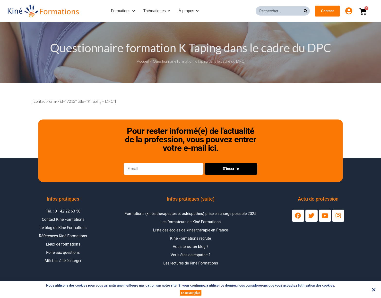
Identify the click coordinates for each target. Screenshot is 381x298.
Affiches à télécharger (62, 260)
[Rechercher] (307, 11)
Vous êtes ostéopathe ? (190, 255)
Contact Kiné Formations (63, 219)
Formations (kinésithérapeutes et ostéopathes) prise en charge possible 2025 (190, 213)
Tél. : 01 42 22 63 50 (63, 211)
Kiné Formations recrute (190, 238)
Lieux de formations (63, 244)
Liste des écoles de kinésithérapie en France (190, 230)
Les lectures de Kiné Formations (190, 263)
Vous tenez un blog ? (190, 246)
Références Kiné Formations (63, 236)
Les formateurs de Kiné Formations (190, 222)
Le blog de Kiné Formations (63, 227)
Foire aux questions (63, 252)
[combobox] (280, 11)
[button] (373, 289)
